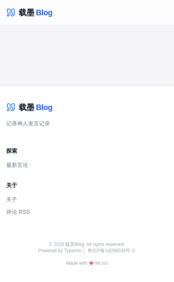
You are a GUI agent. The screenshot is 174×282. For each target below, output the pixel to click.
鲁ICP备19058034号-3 (111, 250)
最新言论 (17, 165)
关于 (11, 199)
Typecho (73, 250)
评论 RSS (18, 212)
